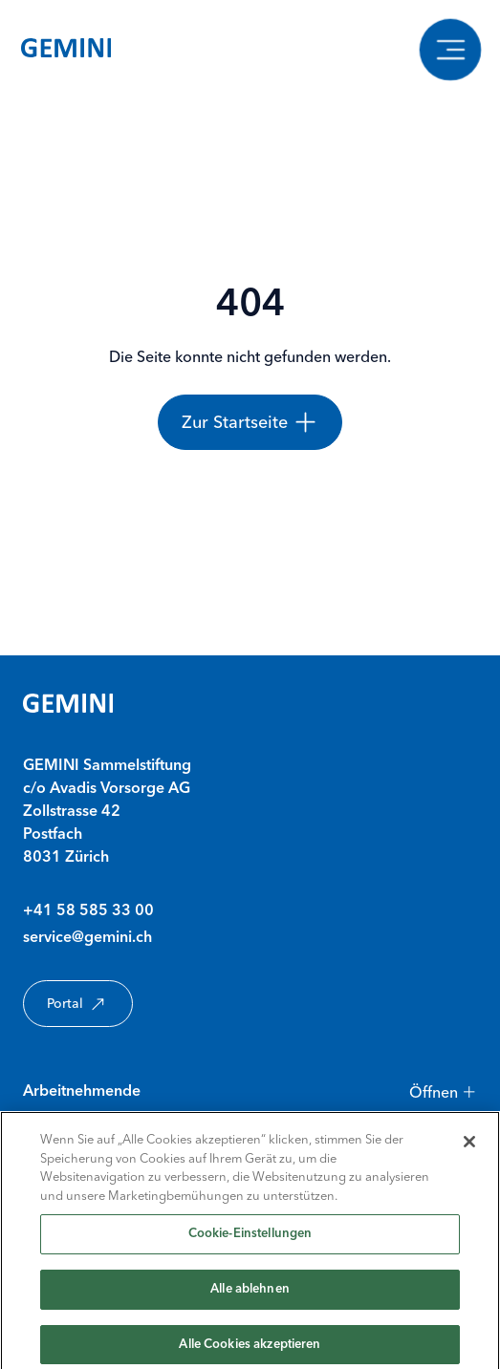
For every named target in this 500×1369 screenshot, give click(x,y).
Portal (78, 1004)
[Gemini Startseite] (66, 49)
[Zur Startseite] (250, 422)
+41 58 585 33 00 (88, 911)
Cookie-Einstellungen (250, 1243)
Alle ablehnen (250, 1299)
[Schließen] (469, 1151)
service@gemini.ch (87, 938)
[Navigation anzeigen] (450, 49)
